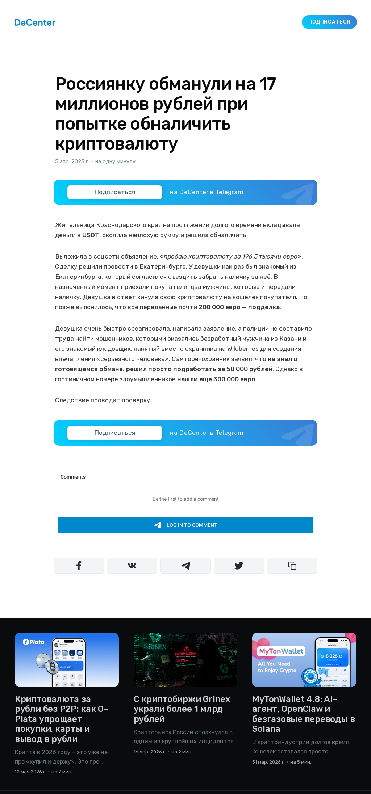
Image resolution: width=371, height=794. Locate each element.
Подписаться (329, 22)
